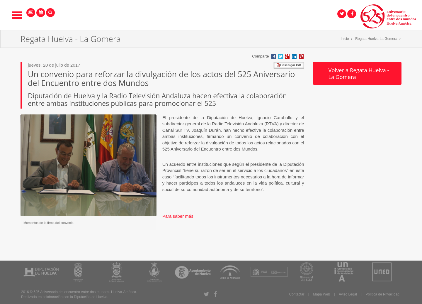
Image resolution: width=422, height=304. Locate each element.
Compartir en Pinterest (301, 56)
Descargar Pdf (289, 65)
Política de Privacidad (382, 294)
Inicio (345, 39)
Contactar (296, 294)
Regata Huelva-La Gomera (376, 39)
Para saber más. (178, 216)
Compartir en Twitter (280, 56)
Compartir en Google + (287, 56)
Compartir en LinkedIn (294, 56)
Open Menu (17, 15)
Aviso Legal (348, 294)
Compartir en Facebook (273, 56)
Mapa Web (321, 294)
